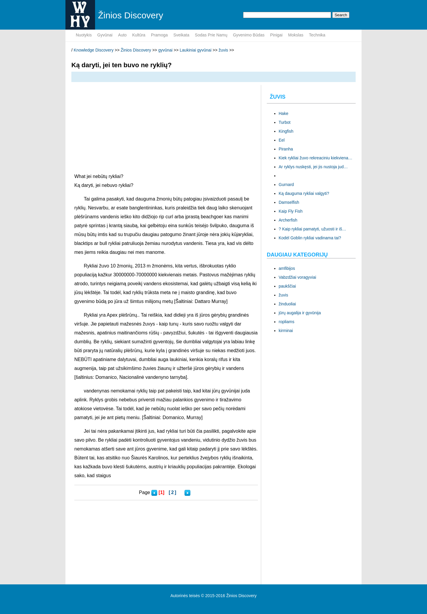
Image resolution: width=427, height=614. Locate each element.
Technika (317, 35)
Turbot (284, 122)
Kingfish (286, 131)
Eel (282, 140)
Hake (283, 113)
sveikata (181, 35)
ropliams (286, 321)
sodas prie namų (211, 35)
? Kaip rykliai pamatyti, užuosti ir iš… (312, 229)
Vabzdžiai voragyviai (297, 277)
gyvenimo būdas (249, 35)
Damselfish (289, 202)
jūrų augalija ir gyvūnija (300, 312)
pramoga (159, 35)
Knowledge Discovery (94, 50)
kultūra (138, 35)
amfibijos (287, 268)
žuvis (223, 50)
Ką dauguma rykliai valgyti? (304, 193)
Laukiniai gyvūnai (195, 50)
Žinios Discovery (136, 50)
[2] (173, 492)
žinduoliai (287, 304)
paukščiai (287, 286)
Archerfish (288, 220)
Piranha (286, 149)
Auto (122, 35)
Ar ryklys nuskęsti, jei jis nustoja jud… (313, 166)
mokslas (295, 35)
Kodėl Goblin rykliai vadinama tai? (310, 237)
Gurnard (286, 184)
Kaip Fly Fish (291, 211)
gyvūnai (105, 35)
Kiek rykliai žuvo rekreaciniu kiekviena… (315, 157)
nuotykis (84, 35)
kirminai (286, 330)
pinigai (276, 35)
